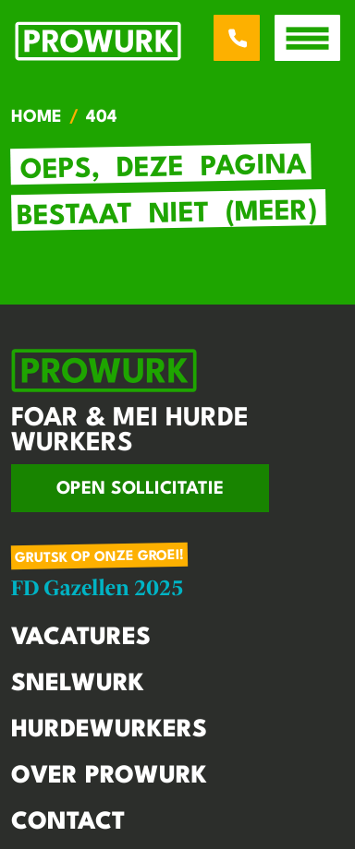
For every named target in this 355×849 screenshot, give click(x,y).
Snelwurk (77, 684)
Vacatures (81, 638)
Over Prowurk (109, 776)
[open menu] (307, 38)
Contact (68, 822)
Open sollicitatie (140, 489)
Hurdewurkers (109, 730)
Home (36, 117)
